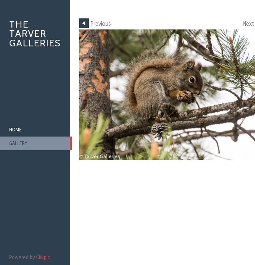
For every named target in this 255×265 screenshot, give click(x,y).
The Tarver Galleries (35, 34)
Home (15, 130)
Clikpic (43, 257)
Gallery (18, 143)
